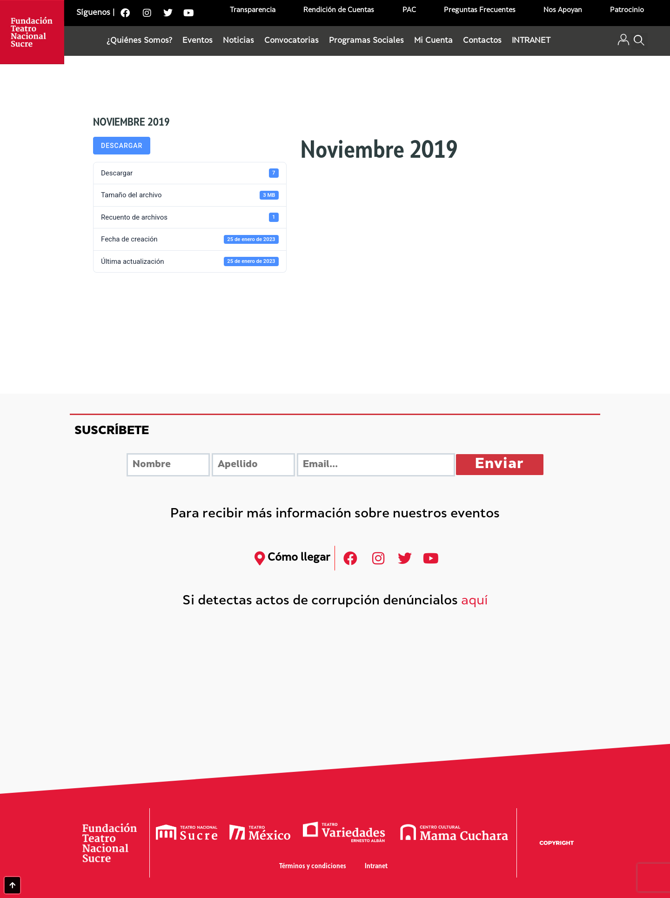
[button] (639, 41)
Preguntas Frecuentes (480, 10)
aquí (474, 601)
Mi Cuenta (433, 41)
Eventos (197, 41)
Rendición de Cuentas (338, 10)
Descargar (121, 145)
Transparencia (252, 10)
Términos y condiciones (312, 866)
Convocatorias (291, 41)
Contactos (482, 41)
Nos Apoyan (562, 10)
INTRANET (531, 41)
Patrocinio (627, 10)
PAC (409, 10)
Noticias (238, 41)
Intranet (376, 866)
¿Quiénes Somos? (139, 41)
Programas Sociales (366, 41)
